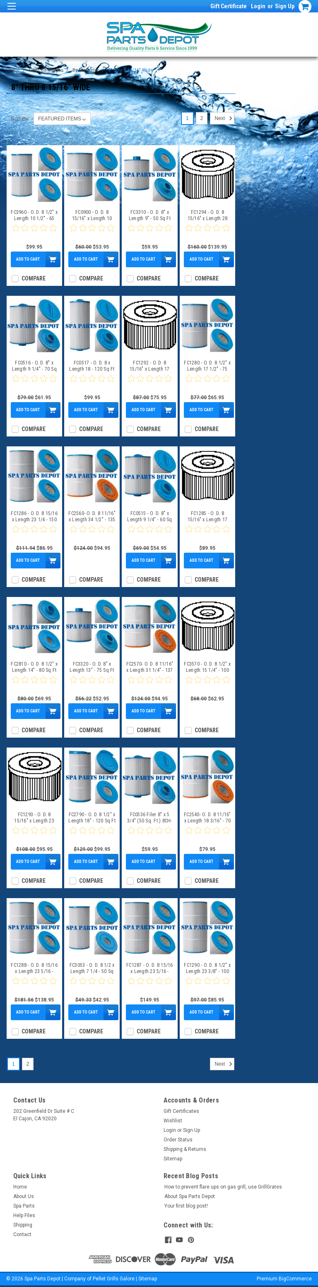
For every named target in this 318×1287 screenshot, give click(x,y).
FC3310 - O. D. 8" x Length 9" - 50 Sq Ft (150, 215)
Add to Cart (28, 259)
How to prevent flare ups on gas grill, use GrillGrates (223, 1187)
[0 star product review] (34, 232)
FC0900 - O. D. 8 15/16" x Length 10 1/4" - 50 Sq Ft (92, 215)
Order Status (178, 1140)
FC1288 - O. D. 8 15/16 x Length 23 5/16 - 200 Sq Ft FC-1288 (34, 968)
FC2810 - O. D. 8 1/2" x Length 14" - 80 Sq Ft (34, 667)
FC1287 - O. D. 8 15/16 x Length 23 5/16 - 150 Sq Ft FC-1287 (149, 968)
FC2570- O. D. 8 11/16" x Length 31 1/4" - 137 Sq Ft (149, 667)
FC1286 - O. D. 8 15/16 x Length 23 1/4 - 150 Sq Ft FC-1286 (34, 516)
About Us (23, 1196)
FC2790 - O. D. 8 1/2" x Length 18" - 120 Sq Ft (92, 818)
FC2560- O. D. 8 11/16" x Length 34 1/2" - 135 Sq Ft (92, 516)
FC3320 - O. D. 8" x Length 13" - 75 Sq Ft (92, 667)
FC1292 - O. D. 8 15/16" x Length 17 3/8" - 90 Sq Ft (150, 366)
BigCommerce (295, 1279)
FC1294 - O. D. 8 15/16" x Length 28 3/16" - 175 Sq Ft (208, 215)
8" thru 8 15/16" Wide (130, 70)
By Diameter (85, 70)
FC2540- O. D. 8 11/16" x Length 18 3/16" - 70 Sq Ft (207, 818)
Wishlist (173, 1121)
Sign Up (284, 6)
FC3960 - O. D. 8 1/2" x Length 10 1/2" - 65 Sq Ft (34, 215)
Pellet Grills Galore (114, 1279)
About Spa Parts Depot (189, 1196)
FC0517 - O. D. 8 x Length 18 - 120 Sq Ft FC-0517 (91, 366)
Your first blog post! (186, 1206)
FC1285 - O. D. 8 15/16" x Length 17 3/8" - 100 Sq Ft (208, 516)
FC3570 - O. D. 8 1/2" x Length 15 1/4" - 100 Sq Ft (207, 667)
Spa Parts (24, 1206)
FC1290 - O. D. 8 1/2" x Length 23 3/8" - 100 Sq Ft (207, 968)
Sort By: (20, 118)
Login (258, 6)
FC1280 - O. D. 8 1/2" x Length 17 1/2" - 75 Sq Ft (207, 366)
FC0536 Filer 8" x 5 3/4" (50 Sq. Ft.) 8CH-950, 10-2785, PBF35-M (149, 818)
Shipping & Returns (185, 1149)
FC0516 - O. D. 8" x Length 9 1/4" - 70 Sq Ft (34, 366)
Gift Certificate (228, 6)
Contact (22, 1234)
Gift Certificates (181, 1111)
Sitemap (173, 1159)
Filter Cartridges (46, 70)
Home (13, 70)
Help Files (24, 1215)
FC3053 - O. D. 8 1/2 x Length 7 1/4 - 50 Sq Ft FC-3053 (92, 968)
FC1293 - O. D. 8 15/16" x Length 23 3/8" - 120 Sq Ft (34, 818)
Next (224, 118)
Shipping (22, 1225)
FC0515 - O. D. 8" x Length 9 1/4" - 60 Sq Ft (149, 516)
